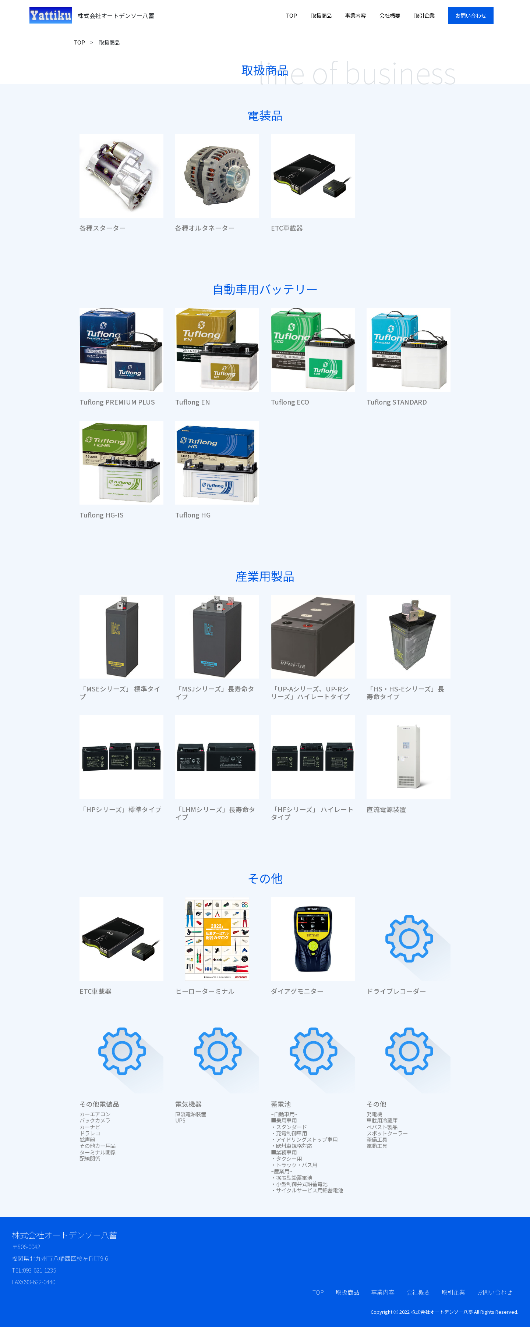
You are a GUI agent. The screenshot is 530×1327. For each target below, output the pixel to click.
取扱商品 (321, 15)
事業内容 (355, 15)
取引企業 (424, 15)
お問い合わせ (470, 15)
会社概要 (389, 15)
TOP (291, 15)
